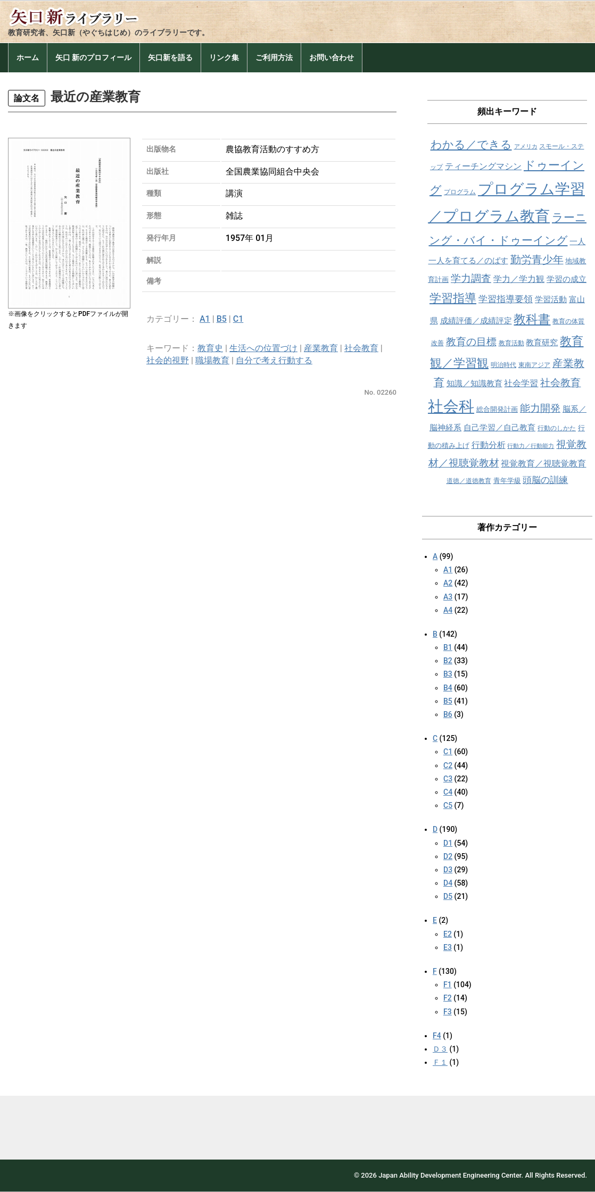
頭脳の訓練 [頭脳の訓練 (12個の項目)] (545, 480)
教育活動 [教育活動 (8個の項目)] (511, 343)
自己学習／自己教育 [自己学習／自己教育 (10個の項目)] (499, 427)
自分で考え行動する (274, 360)
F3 (447, 1011)
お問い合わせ (331, 57)
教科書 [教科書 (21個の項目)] (532, 319)
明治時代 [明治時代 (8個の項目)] (503, 365)
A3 (447, 597)
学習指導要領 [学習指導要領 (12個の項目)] (505, 299)
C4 (447, 792)
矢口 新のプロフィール (93, 57)
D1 (447, 843)
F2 (447, 998)
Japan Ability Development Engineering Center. (450, 1175)
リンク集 (224, 57)
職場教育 (212, 360)
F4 (437, 1035)
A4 (447, 610)
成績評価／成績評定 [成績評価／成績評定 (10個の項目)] (476, 321)
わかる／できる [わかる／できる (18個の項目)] (471, 144)
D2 (447, 856)
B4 (447, 687)
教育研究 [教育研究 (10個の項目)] (542, 342)
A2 (447, 583)
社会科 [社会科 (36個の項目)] (451, 406)
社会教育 (361, 348)
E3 (447, 947)
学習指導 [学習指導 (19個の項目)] (452, 298)
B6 (447, 714)
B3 (447, 674)
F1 (447, 984)
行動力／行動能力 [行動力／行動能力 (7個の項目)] (530, 446)
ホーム (27, 57)
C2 (447, 765)
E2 (447, 934)
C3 (447, 778)
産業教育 (321, 348)
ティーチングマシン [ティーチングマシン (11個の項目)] (483, 166)
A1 (205, 319)
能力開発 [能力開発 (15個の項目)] (540, 408)
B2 (447, 660)
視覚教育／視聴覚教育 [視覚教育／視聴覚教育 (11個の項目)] (543, 464)
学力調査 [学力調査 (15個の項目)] (471, 278)
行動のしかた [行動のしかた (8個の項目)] (557, 428)
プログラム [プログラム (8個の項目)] (460, 192)
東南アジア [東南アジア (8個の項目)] (534, 365)
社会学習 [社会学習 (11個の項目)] (521, 383)
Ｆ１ (440, 1062)
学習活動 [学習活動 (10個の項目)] (551, 299)
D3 (447, 869)
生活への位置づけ (263, 348)
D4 (447, 883)
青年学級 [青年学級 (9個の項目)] (507, 481)
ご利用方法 (274, 57)
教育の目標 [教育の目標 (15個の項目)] (471, 342)
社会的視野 (167, 360)
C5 (447, 805)
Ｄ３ (440, 1049)
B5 (222, 319)
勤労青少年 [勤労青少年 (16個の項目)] (537, 260)
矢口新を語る (170, 57)
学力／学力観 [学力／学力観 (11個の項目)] (518, 279)
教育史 (210, 348)
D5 (447, 896)
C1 (238, 319)
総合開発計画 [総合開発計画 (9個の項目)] (497, 409)
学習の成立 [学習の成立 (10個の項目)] (566, 279)
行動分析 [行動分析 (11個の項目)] (489, 445)
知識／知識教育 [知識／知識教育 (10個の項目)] (474, 383)
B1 (447, 647)
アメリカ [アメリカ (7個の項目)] (526, 146)
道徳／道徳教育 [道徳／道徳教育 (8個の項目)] (469, 481)
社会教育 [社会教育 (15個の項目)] (560, 383)
